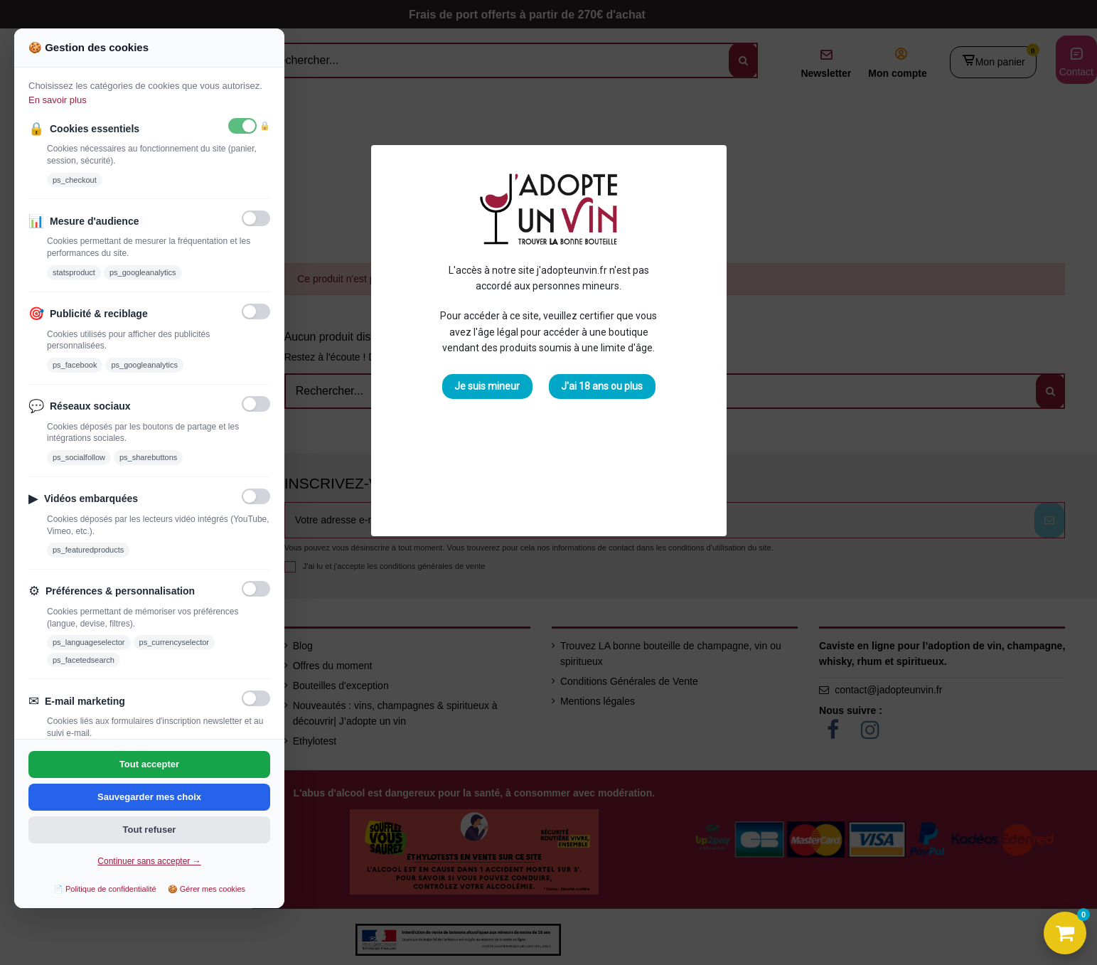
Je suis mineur (487, 386)
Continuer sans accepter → (148, 861)
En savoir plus (57, 100)
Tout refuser (149, 829)
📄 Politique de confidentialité (104, 889)
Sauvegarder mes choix (149, 796)
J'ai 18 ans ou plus (602, 386)
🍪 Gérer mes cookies (206, 889)
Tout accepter (149, 764)
